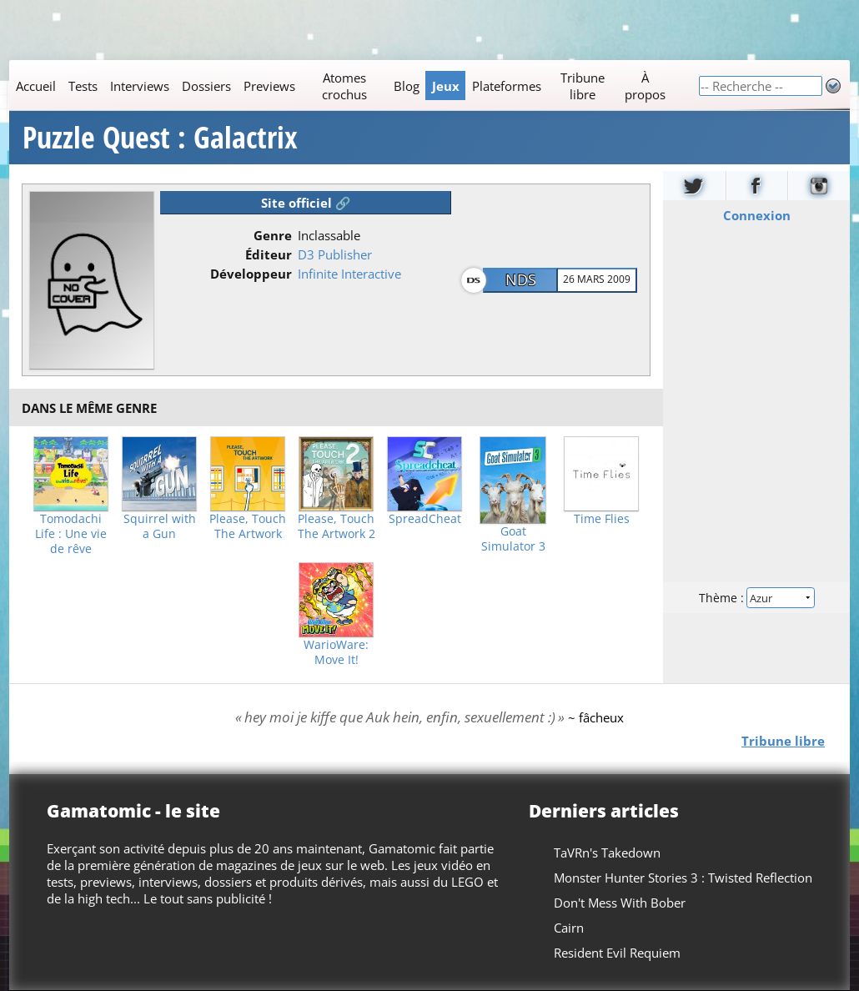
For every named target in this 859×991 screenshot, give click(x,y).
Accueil (36, 86)
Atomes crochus (344, 86)
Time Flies (602, 518)
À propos (645, 86)
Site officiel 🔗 (306, 202)
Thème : (756, 598)
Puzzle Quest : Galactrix (160, 138)
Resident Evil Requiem (617, 952)
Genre (273, 235)
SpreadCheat (425, 518)
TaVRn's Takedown (607, 852)
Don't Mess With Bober (620, 902)
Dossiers (206, 86)
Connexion (757, 215)
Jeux (446, 86)
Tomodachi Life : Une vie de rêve (71, 533)
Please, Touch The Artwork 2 (336, 526)
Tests (83, 86)
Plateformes (506, 86)
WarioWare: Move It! (336, 652)
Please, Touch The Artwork (247, 526)
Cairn (569, 927)
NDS (520, 279)
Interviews (139, 86)
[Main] (353, 85)
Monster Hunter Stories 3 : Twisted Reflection (683, 877)
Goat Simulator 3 (513, 539)
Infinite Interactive (349, 273)
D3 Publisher (335, 254)
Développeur (251, 273)
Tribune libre (582, 86)
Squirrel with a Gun (159, 526)
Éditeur (268, 254)
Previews (269, 86)
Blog (406, 86)
